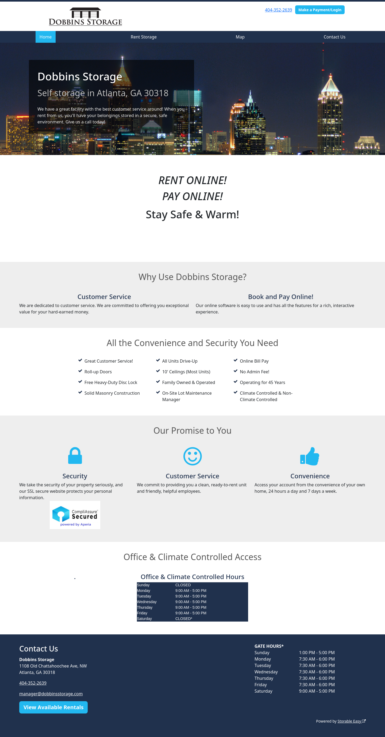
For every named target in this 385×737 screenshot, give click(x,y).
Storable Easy (352, 721)
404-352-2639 (278, 10)
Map (240, 37)
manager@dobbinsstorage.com (51, 694)
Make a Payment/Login (319, 9)
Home (46, 37)
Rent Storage (144, 37)
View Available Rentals (53, 707)
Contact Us (334, 37)
